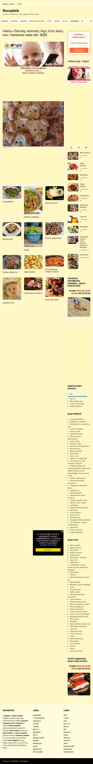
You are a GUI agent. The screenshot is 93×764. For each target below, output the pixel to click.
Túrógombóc (84, 227)
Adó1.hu (66, 726)
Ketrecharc (67, 732)
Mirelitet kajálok (76, 406)
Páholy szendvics (51, 203)
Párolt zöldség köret (77, 607)
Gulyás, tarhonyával (76, 609)
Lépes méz (83, 217)
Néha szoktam (76, 401)
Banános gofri (8, 239)
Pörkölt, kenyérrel (83, 185)
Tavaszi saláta (74, 441)
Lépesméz (73, 629)
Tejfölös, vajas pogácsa (78, 478)
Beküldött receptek (37, 21)
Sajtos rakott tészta (76, 639)
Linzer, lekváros (75, 643)
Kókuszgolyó (74, 641)
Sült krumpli (74, 619)
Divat (65, 721)
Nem (72, 399)
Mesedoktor (37, 732)
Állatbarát (67, 738)
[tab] (71, 147)
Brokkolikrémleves (76, 434)
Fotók (49, 21)
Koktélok (36, 741)
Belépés (19, 4)
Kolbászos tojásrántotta (78, 602)
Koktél (57, 21)
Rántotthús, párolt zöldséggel (80, 584)
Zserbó (72, 636)
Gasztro (24, 21)
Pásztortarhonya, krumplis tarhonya (51, 270)
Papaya (26, 250)
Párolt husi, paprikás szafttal (79, 604)
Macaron (73, 646)
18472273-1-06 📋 (33, 70)
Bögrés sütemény (76, 451)
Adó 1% (65, 21)
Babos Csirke (74, 456)
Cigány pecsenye (83, 165)
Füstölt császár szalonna (33, 293)
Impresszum (6, 761)
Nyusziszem (74, 527)
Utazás (35, 746)
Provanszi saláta (75, 444)
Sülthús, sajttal (75, 592)
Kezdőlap (4, 21)
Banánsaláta (74, 453)
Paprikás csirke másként (78, 503)
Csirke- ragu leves (76, 530)
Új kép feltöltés (83, 293)
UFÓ (65, 729)
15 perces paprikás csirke (78, 500)
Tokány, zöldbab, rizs (10, 272)
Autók (65, 743)
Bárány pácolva (75, 449)
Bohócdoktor (37, 715)
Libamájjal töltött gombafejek (80, 520)
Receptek (11, 10)
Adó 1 (65, 715)
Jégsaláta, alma (8, 303)
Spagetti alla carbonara (78, 422)
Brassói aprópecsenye (53, 238)
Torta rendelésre (75, 599)
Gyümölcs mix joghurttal (78, 458)
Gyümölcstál (84, 255)
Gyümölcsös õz (75, 517)
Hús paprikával (8, 202)
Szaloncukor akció (76, 651)
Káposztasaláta (75, 582)
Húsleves (73, 575)
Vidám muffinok (29, 272)
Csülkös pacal (84, 196)
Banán (72, 648)
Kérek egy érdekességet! (79, 50)
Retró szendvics (85, 153)
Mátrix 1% (36, 729)
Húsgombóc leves (76, 631)
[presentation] (71, 147)
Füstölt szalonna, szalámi (78, 612)
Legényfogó (74, 505)
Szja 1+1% (67, 724)
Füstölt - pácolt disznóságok (79, 614)
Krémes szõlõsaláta (76, 429)
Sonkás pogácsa (75, 512)
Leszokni (36, 724)
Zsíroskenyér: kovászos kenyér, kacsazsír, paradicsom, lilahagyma (84, 242)
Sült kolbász (84, 175)
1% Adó (66, 718)
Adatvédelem (15, 761)
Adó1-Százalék (38, 752)
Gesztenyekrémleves (77, 419)
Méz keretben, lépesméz (78, 626)
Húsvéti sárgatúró (76, 493)
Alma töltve (74, 510)
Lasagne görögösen (76, 532)
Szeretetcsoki (68, 749)
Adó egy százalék (38, 738)
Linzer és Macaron (76, 634)
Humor (66, 735)
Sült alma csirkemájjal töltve (79, 446)
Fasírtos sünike (75, 431)
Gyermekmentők (69, 746)
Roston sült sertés (51, 300)
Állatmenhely (37, 749)
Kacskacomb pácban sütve (79, 616)
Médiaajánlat (24, 761)
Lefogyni (36, 726)
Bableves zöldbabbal (31, 217)
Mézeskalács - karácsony (84, 206)
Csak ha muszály (77, 404)
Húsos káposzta (75, 589)
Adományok (74, 21)
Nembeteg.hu (37, 743)
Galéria (7, 31)
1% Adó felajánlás (39, 718)
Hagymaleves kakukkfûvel (79, 508)
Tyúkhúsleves (74, 490)
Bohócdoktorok (68, 752)
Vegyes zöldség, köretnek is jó (80, 624)
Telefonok (67, 741)
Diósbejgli (73, 621)
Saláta (72, 587)
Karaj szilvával (74, 515)
